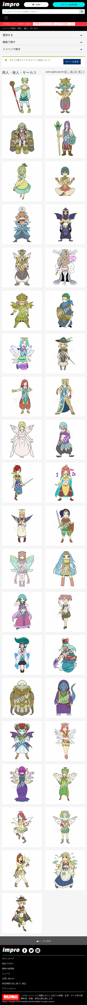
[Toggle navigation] (6, 18)
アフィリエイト (9, 988)
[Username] (40, 11)
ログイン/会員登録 (69, 4)
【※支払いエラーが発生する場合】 (38, 24)
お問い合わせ (8, 978)
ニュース (6, 973)
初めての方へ (8, 963)
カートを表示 (72, 61)
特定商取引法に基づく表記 (14, 983)
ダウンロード (8, 958)
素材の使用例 (8, 968)
